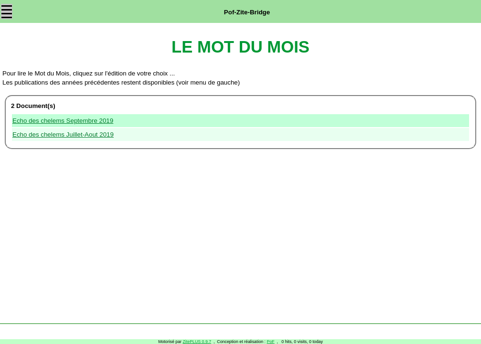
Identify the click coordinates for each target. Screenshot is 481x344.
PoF (271, 341)
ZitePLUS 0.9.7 (196, 341)
